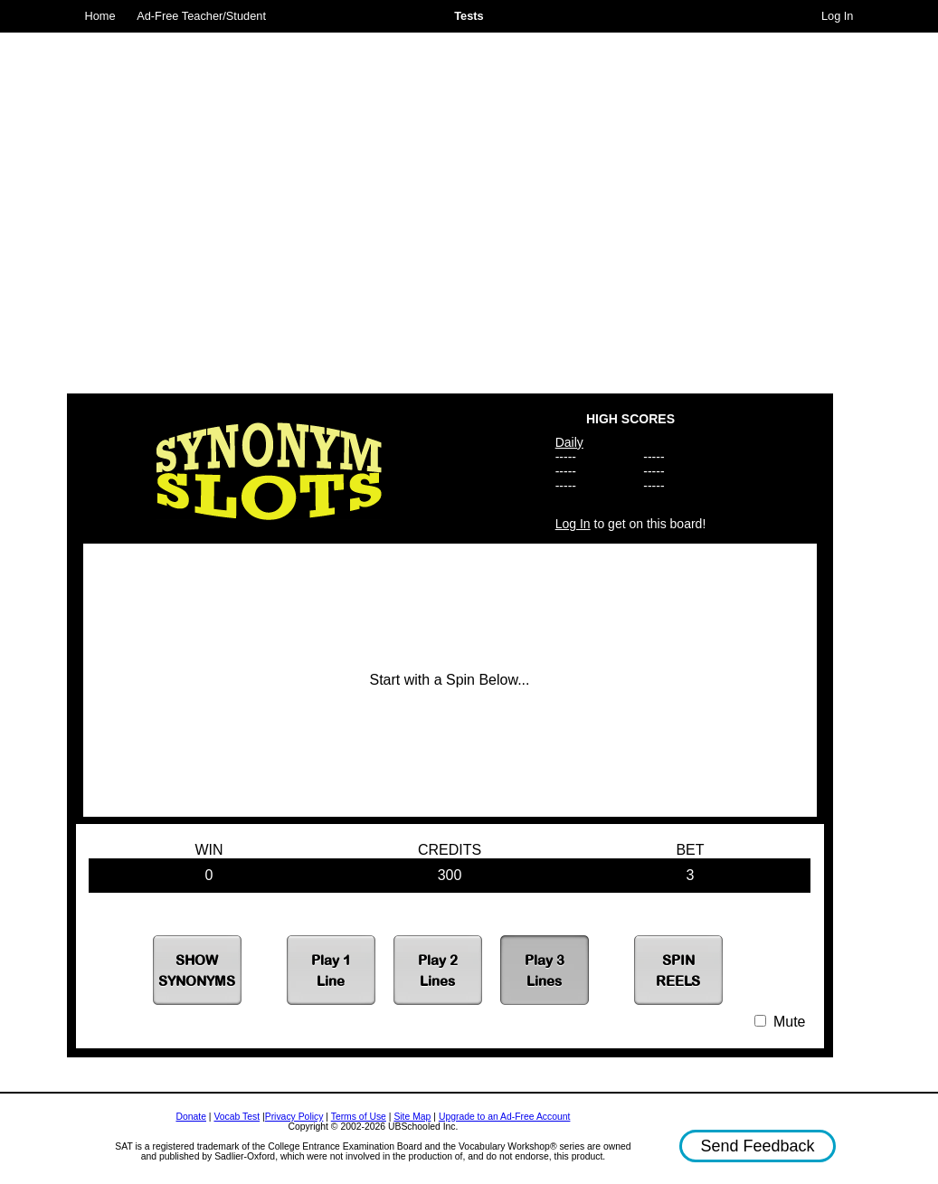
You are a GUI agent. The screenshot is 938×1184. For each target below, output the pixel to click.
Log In (837, 16)
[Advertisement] (227, 205)
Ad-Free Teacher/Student (201, 16)
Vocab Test (236, 1117)
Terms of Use (358, 1117)
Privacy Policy (294, 1117)
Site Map (412, 1117)
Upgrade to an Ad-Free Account (505, 1117)
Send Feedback (757, 1146)
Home (100, 16)
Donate (190, 1117)
